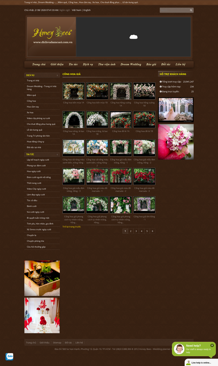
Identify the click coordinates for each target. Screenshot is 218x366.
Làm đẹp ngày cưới (36, 194)
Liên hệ (180, 64)
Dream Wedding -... (47, 2)
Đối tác (165, 64)
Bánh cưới (31, 206)
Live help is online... (201, 363)
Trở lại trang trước (72, 226)
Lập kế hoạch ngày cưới (38, 159)
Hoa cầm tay (85, 2)
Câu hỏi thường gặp (36, 246)
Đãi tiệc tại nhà (34, 147)
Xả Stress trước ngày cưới (39, 229)
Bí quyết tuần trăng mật (38, 217)
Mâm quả (62, 2)
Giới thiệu (57, 64)
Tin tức (73, 64)
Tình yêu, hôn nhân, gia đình (40, 223)
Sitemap (57, 342)
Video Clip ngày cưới (36, 188)
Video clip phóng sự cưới (38, 118)
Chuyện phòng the (35, 241)
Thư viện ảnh (106, 64)
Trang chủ (38, 64)
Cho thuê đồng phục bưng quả (41, 124)
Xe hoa (95, 2)
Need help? (193, 345)
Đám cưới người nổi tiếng (39, 177)
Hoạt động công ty (35, 141)
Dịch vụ (88, 64)
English (87, 10)
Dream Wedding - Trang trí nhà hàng (41, 88)
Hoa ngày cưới (34, 171)
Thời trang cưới (34, 183)
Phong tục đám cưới (36, 165)
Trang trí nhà (30, 2)
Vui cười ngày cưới (35, 211)
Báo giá (151, 64)
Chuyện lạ (31, 235)
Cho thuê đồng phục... (110, 2)
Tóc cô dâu (32, 200)
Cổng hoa (72, 2)
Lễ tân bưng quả (130, 2)
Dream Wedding (131, 64)
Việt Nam (76, 10)
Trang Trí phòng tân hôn (38, 135)
